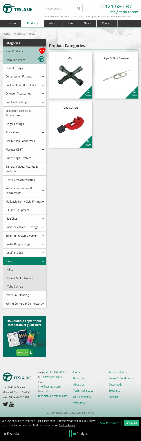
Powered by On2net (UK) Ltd (83, 413)
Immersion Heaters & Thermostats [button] (25, 190)
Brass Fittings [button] (25, 68)
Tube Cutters (15, 286)
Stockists (114, 390)
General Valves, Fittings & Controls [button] (25, 168)
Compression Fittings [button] (25, 76)
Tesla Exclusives (26, 59)
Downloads (115, 384)
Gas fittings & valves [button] (25, 158)
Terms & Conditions (121, 378)
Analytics (83, 433)
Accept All (131, 423)
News (87, 23)
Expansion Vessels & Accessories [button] (25, 113)
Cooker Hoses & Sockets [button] (25, 85)
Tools (32, 33)
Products (19, 33)
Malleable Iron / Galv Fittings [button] (25, 201)
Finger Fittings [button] (25, 124)
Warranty (79, 403)
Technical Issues (83, 390)
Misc (10, 269)
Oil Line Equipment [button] (25, 210)
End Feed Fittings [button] (25, 102)
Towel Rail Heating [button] (25, 295)
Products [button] (32, 23)
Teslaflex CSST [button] (25, 252)
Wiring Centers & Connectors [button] (25, 303)
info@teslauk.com (124, 12)
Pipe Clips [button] (25, 218)
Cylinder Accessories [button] (25, 93)
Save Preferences (109, 423)
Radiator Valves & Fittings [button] (25, 227)
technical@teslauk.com (52, 396)
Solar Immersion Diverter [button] (25, 235)
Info (70, 23)
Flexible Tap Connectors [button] (25, 141)
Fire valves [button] (25, 132)
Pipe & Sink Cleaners (20, 278)
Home (12, 23)
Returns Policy (82, 396)
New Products (26, 50)
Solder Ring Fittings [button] (25, 244)
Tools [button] (25, 261)
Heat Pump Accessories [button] (25, 179)
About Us (79, 384)
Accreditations (117, 372)
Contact (107, 23)
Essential (13, 433)
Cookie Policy (67, 425)
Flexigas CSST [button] (25, 149)
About (53, 23)
